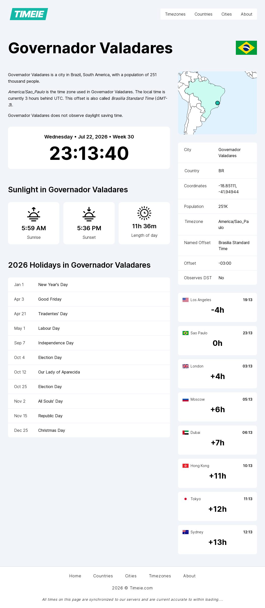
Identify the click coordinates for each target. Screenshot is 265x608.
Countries (203, 14)
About (246, 14)
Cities (227, 14)
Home (75, 575)
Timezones (175, 14)
